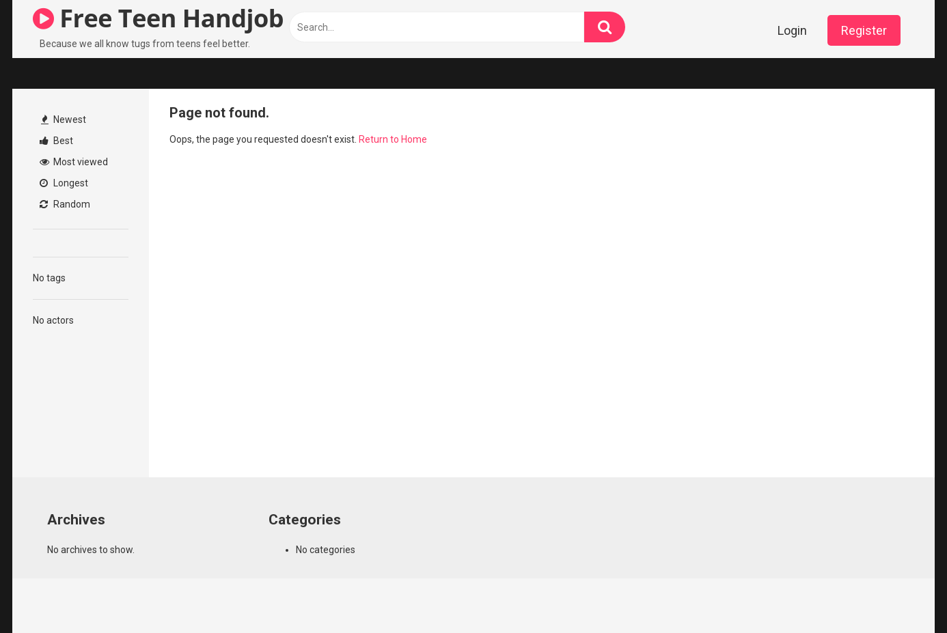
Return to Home (393, 139)
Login (792, 30)
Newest (63, 119)
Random (65, 204)
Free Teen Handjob (158, 18)
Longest (64, 183)
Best (56, 140)
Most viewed (74, 161)
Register (864, 30)
